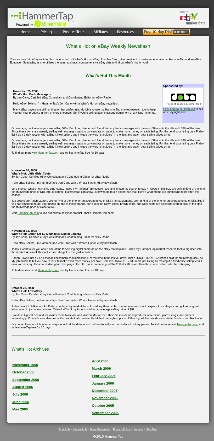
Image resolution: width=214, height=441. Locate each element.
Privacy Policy (121, 429)
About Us (64, 429)
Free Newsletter (100, 429)
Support (138, 429)
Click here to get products (179, 109)
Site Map (151, 429)
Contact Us (80, 429)
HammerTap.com (48, 152)
